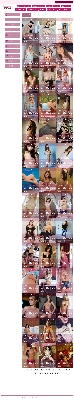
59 (47, 373)
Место (42, 9)
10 (41, 369)
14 (51, 369)
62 (55, 373)
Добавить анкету (18, 2)
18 (61, 369)
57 (42, 373)
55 (37, 373)
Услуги (57, 6)
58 (45, 373)
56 (40, 373)
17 (59, 369)
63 (57, 373)
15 (54, 369)
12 (46, 369)
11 (44, 369)
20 (66, 369)
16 (56, 369)
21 (69, 369)
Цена (19, 6)
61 (52, 373)
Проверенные (52, 9)
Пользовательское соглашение (44, 397)
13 (49, 369)
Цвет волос (66, 6)
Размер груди (20, 9)
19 (64, 369)
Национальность (38, 6)
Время (49, 6)
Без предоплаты (64, 9)
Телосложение (33, 9)
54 (35, 373)
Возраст (27, 6)
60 (50, 373)
